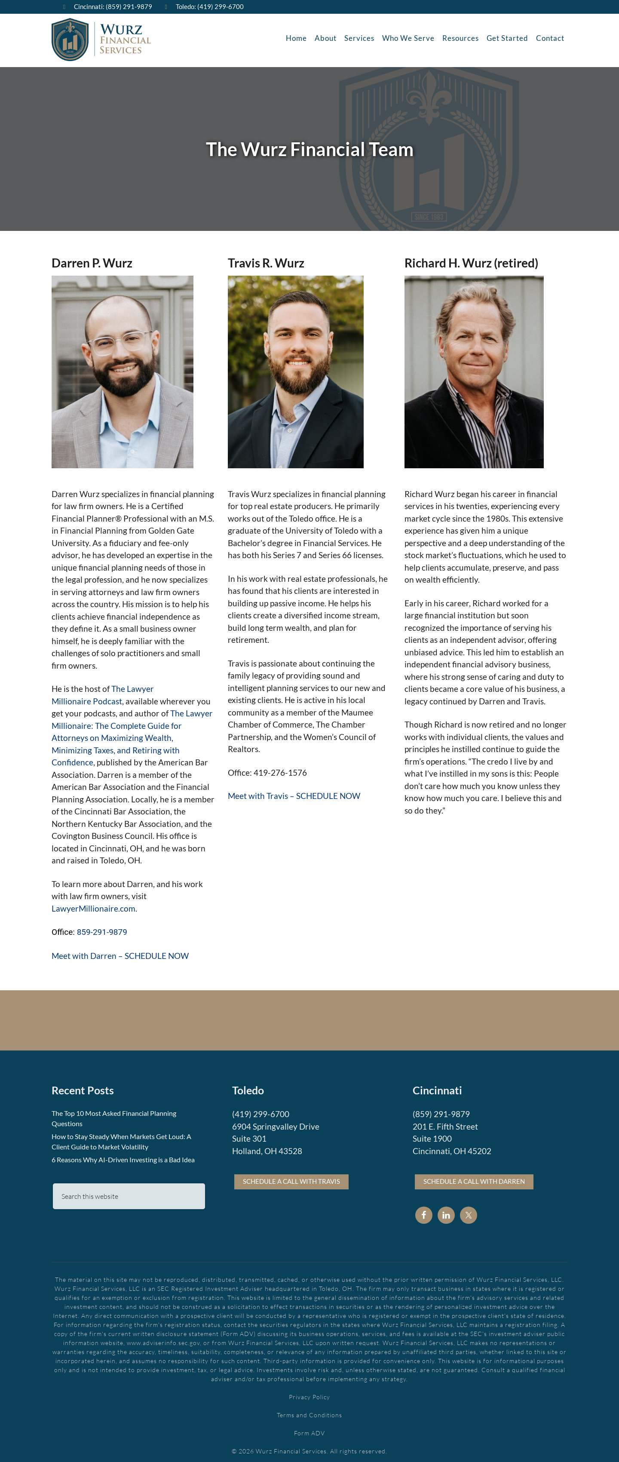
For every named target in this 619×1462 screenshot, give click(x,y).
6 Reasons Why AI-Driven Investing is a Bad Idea (123, 1157)
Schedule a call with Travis (291, 1179)
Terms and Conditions (309, 1412)
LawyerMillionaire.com (93, 906)
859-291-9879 (102, 930)
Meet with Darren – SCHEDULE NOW (120, 953)
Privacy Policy (309, 1394)
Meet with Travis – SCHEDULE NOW (294, 794)
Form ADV (309, 1430)
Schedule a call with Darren (474, 1179)
